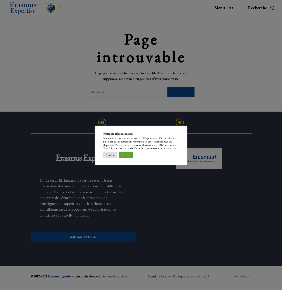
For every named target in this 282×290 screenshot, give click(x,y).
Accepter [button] (126, 155)
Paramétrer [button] (110, 155)
